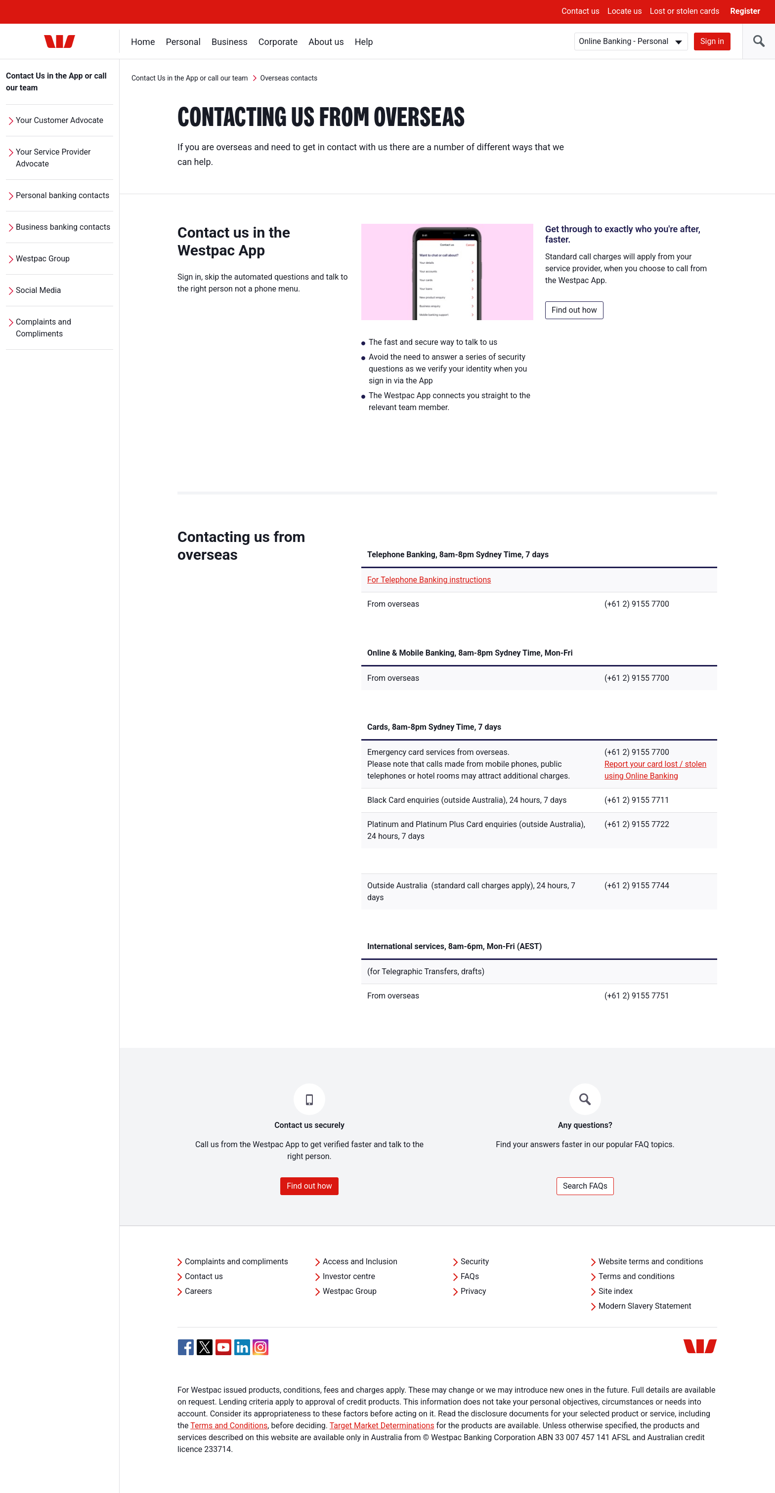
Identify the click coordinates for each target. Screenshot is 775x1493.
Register (745, 11)
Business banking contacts (63, 227)
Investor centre (349, 1276)
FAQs (470, 1276)
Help (364, 42)
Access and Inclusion (360, 1261)
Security (475, 1261)
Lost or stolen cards (685, 11)
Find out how (574, 310)
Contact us (580, 11)
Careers (198, 1291)
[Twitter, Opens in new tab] (204, 1347)
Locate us (624, 11)
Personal (183, 42)
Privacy (473, 1291)
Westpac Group (43, 258)
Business (230, 42)
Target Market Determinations (382, 1425)
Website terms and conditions (651, 1261)
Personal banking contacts (62, 195)
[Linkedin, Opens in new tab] (242, 1347)
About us (326, 42)
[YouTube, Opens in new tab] (223, 1347)
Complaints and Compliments (43, 327)
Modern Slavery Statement (645, 1306)
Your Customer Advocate (59, 120)
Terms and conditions (637, 1276)
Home (143, 42)
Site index (616, 1291)
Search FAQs (585, 1186)
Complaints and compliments (236, 1261)
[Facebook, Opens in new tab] (185, 1347)
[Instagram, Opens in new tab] (260, 1352)
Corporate (278, 42)
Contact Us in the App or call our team (56, 81)
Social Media (38, 290)
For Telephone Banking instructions (429, 579)
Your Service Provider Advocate (53, 157)
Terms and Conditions (228, 1425)
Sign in (712, 41)
